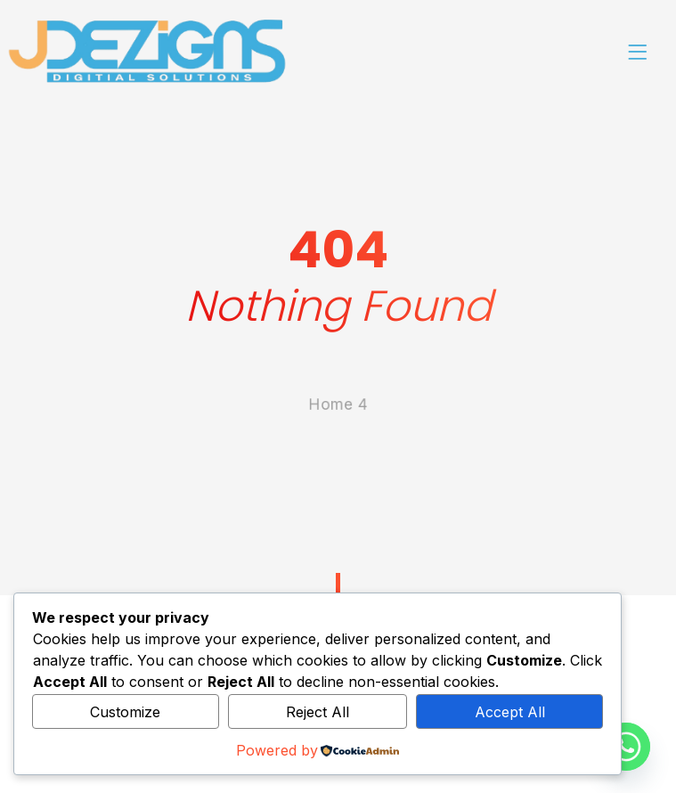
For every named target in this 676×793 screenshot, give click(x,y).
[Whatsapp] (626, 747)
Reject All (317, 712)
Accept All (510, 712)
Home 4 (338, 459)
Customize (125, 712)
